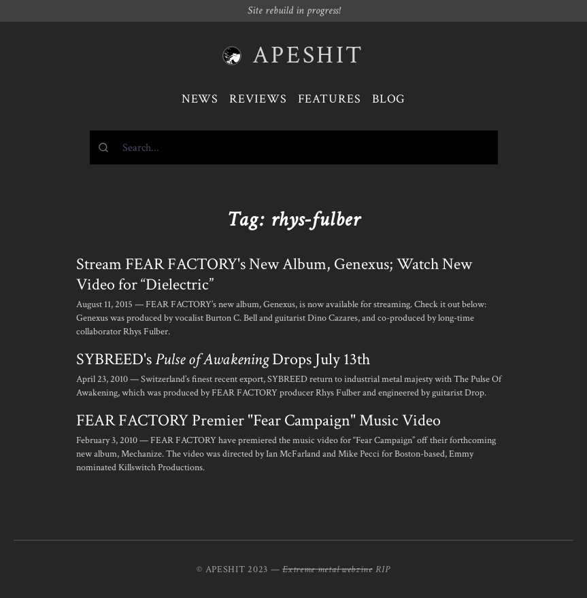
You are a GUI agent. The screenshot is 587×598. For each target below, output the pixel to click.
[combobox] (294, 147)
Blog (389, 99)
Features (329, 99)
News (200, 99)
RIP (382, 569)
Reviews (257, 99)
